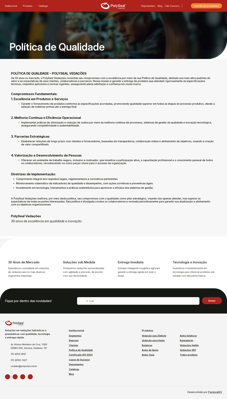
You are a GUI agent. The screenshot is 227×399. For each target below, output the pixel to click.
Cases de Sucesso (79, 359)
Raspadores (186, 340)
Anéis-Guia (148, 354)
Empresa (74, 340)
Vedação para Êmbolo (154, 335)
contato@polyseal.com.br (24, 366)
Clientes (73, 345)
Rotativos (147, 345)
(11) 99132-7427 (19, 360)
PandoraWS (215, 392)
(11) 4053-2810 (18, 354)
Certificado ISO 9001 (81, 354)
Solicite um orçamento (206, 6)
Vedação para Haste (153, 340)
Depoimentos (148, 6)
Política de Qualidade (81, 350)
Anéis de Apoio (150, 350)
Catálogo (43, 6)
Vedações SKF (188, 350)
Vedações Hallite (189, 345)
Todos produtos (189, 354)
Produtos (29, 6)
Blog (160, 6)
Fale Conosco (172, 6)
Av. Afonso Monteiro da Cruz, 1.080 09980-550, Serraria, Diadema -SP (29, 346)
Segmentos (75, 335)
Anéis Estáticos (188, 335)
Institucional (12, 6)
